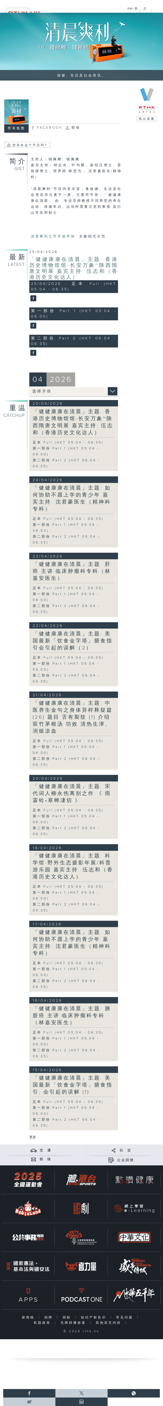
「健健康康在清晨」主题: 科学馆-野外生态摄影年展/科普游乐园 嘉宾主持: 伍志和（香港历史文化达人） (73, 866)
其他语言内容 (109, 1323)
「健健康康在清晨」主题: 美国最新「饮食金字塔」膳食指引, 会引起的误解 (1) (73, 1085)
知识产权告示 (94, 1317)
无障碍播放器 (74, 1323)
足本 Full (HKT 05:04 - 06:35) (68, 443)
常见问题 (125, 1317)
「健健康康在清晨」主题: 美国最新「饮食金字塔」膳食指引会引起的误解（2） (73, 641)
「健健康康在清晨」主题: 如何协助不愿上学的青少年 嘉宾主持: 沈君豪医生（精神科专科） (72, 498)
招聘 (49, 1317)
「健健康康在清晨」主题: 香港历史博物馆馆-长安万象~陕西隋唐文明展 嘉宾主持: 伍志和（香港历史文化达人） (73, 268)
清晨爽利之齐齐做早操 (54, 236)
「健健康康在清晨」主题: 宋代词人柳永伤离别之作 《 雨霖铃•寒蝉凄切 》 (72, 793)
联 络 (46, 1159)
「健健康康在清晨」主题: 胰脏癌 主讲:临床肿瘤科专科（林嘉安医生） (72, 1016)
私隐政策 (43, 1323)
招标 (68, 1317)
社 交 (126, 1150)
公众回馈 (125, 1160)
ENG (130, 8)
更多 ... (34, 1137)
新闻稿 (29, 1317)
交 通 (46, 1150)
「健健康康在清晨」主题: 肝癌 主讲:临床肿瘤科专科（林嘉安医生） (72, 571)
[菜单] (157, 7)
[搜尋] (145, 7)
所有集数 (16, 128)
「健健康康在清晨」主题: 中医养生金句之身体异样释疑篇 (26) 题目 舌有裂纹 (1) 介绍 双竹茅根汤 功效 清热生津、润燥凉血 (73, 717)
